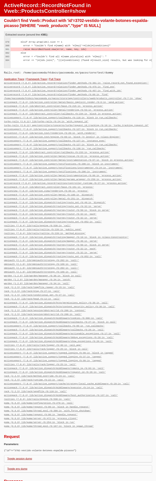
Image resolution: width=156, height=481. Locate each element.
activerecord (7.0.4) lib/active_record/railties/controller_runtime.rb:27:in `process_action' (65, 177)
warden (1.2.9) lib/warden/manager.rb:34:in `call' (37, 272)
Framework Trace (36, 79)
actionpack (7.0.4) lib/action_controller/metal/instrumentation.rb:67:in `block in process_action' (69, 155)
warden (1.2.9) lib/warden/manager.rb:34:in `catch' (37, 269)
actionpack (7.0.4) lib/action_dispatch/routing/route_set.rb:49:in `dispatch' (55, 195)
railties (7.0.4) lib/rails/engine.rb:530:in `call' (37, 217)
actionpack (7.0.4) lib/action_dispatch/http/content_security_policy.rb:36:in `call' (59, 294)
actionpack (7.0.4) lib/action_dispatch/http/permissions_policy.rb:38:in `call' (56, 290)
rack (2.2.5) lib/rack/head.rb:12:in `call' (32, 287)
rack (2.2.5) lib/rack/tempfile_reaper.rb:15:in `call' (39, 276)
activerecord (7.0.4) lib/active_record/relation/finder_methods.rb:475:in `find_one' (59, 86)
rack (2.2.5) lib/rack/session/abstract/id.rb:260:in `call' (43, 301)
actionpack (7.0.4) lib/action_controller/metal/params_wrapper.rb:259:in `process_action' (63, 174)
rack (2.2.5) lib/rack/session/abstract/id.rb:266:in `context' (45, 298)
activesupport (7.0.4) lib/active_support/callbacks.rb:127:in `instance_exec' (55, 137)
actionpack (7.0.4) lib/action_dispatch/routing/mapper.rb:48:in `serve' (51, 232)
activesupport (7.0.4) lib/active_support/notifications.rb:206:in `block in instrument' (61, 159)
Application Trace (14, 79)
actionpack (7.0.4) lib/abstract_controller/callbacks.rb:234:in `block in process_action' (63, 111)
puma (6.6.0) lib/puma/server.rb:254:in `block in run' (39, 404)
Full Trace (55, 79)
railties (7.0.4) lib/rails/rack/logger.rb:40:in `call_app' (43, 331)
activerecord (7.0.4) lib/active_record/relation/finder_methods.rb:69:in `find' (56, 93)
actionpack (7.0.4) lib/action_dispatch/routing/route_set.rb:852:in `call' (53, 214)
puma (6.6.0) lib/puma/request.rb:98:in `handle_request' (41, 396)
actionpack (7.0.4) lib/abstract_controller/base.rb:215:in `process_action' (53, 104)
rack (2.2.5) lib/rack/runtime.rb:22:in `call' (34, 364)
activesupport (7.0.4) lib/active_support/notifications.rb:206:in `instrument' (55, 166)
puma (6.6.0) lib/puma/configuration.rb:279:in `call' (39, 385)
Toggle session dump (19, 440)
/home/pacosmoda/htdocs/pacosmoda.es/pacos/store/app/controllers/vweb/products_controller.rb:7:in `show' (73, 97)
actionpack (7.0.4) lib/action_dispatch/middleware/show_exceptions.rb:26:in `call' (58, 327)
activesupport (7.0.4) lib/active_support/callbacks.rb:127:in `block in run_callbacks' (61, 126)
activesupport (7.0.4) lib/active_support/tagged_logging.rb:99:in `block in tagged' (59, 338)
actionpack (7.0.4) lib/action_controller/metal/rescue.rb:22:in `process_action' (57, 152)
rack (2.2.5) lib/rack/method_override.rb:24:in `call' (39, 360)
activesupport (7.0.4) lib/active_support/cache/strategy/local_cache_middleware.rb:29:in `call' (67, 367)
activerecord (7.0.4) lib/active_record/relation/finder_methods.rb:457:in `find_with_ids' (63, 90)
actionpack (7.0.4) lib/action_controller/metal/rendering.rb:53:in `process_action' (59, 108)
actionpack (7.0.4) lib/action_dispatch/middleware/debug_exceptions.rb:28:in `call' (59, 323)
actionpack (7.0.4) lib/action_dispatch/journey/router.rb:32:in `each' (50, 206)
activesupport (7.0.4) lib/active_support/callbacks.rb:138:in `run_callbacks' (55, 144)
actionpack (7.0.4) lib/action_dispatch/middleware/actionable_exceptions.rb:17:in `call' (62, 320)
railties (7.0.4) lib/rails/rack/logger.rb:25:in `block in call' (46, 334)
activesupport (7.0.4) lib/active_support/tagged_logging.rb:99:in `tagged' (53, 345)
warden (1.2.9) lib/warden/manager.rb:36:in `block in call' (43, 265)
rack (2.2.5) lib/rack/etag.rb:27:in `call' (32, 279)
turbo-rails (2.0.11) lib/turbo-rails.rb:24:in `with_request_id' (46, 119)
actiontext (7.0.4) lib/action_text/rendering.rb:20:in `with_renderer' (50, 130)
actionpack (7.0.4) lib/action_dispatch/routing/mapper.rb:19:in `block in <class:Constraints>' (66, 228)
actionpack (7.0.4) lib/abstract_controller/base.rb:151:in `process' (49, 181)
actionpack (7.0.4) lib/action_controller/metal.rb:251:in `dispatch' (49, 192)
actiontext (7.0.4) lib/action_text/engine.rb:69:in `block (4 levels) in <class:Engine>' (62, 133)
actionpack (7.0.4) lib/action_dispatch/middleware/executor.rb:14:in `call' (53, 371)
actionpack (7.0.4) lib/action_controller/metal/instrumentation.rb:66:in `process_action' (63, 170)
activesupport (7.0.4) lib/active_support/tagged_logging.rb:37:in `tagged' (53, 342)
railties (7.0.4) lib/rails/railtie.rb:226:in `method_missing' (45, 225)
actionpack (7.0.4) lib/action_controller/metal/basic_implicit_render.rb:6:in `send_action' (64, 100)
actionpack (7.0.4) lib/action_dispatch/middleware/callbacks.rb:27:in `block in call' (60, 309)
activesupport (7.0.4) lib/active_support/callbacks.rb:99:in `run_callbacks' (54, 312)
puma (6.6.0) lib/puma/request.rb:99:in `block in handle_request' (47, 389)
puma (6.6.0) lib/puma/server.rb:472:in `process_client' (41, 400)
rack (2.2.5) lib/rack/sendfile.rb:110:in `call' (35, 374)
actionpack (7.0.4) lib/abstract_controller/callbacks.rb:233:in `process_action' (57, 148)
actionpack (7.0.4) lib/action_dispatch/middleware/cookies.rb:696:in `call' (53, 305)
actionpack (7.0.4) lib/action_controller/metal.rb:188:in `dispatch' (49, 188)
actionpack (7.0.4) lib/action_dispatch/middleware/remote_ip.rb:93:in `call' (54, 353)
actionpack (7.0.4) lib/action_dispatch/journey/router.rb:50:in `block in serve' (57, 203)
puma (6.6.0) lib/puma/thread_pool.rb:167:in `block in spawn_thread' (49, 407)
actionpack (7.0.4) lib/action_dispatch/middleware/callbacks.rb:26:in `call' (54, 316)
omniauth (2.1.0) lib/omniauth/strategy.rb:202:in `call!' (41, 250)
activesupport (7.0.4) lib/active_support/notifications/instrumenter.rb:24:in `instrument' (63, 163)
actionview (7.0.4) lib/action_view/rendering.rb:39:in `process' (46, 185)
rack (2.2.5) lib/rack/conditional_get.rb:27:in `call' (39, 283)
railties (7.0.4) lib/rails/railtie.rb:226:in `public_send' (43, 221)
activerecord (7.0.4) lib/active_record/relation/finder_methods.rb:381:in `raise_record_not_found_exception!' (76, 82)
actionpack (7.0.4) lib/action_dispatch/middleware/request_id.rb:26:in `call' (55, 356)
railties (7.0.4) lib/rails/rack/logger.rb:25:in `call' (40, 349)
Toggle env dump (17, 450)
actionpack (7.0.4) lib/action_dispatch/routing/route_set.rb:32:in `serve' (53, 199)
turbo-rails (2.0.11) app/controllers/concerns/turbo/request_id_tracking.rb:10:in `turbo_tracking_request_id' (76, 122)
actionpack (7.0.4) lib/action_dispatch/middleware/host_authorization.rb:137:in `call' (61, 378)
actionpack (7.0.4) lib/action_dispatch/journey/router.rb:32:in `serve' (51, 210)
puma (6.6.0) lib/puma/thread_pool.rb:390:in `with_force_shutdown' (47, 393)
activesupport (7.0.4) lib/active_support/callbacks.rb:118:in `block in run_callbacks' (61, 115)
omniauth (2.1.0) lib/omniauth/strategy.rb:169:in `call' (41, 254)
